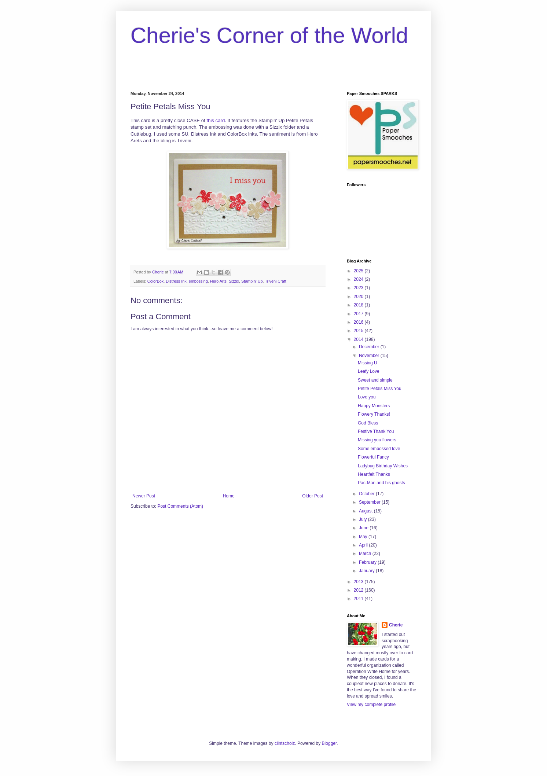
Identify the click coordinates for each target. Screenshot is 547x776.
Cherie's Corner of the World (269, 35)
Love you (367, 397)
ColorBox (155, 281)
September (370, 502)
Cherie (396, 625)
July (363, 519)
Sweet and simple (375, 380)
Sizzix (234, 281)
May (363, 536)
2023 (359, 287)
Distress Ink (176, 281)
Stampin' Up (252, 281)
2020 (359, 296)
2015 (359, 330)
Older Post (312, 496)
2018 (359, 305)
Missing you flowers (377, 439)
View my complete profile (371, 704)
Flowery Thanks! (374, 414)
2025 (359, 270)
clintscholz (285, 743)
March (365, 553)
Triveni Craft (275, 281)
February (368, 562)
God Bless (368, 423)
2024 (359, 279)
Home (229, 496)
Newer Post (143, 496)
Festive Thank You (376, 431)
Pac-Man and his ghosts (381, 482)
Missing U (367, 362)
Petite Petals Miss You (379, 388)
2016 (359, 322)
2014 (359, 339)
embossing (198, 281)
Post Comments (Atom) (180, 506)
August (366, 511)
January (367, 570)
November (370, 355)
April (364, 545)
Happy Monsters (374, 405)
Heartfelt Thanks (374, 474)
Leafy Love (368, 371)
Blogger (329, 743)
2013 (359, 581)
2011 (359, 598)
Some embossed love (379, 448)
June (364, 527)
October (367, 493)
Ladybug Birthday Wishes (383, 465)
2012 (359, 590)
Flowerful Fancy (373, 457)
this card (215, 120)
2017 (359, 313)
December (370, 346)
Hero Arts (218, 281)
